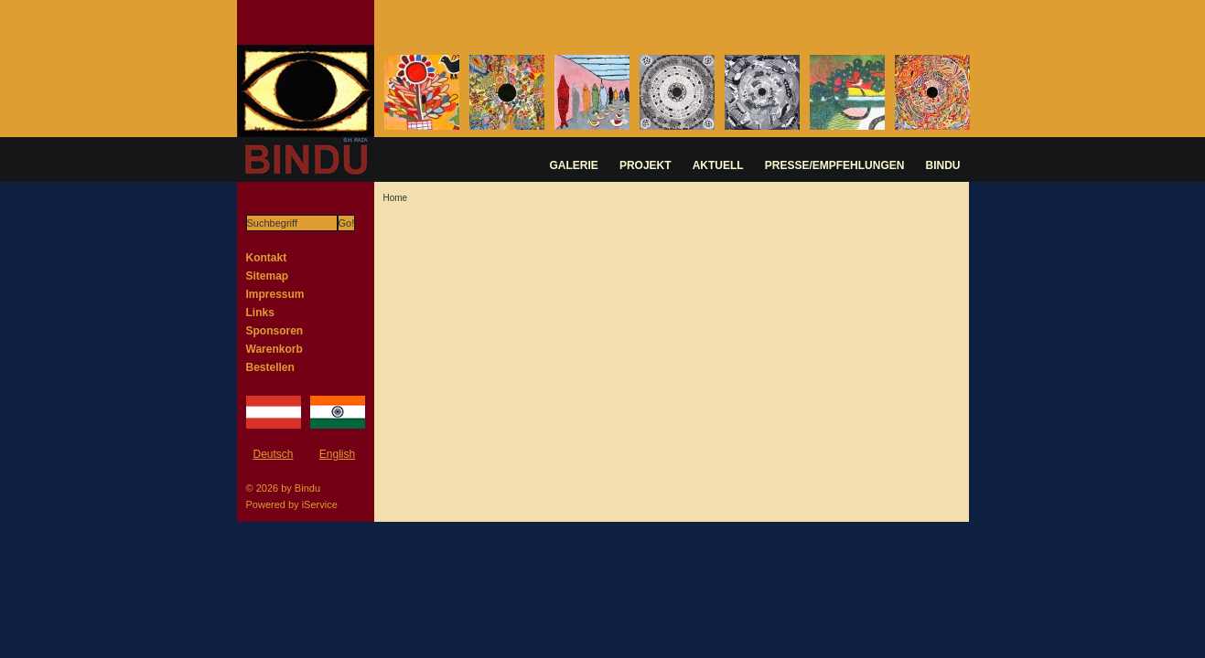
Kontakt (266, 257)
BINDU (943, 165)
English (337, 454)
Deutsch (273, 454)
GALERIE (574, 165)
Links (260, 312)
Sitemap (267, 276)
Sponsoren (275, 330)
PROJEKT (645, 165)
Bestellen (270, 367)
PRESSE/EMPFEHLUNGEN (835, 165)
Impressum (275, 294)
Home (395, 198)
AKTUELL (718, 165)
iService (320, 504)
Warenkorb (274, 349)
